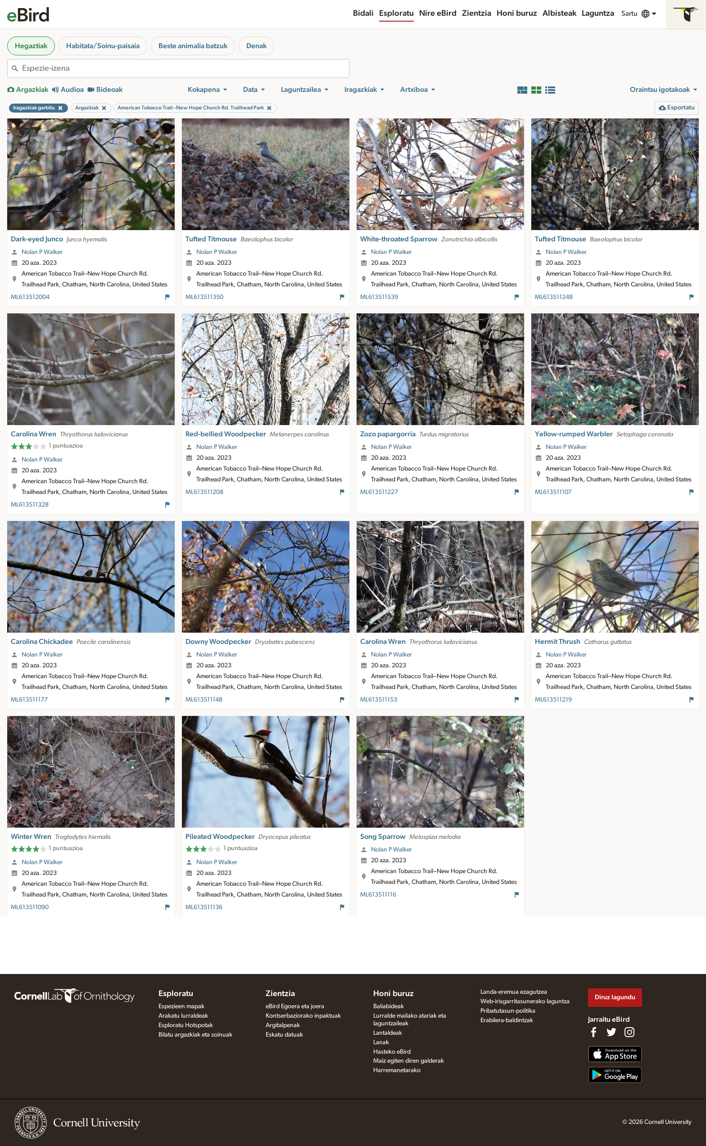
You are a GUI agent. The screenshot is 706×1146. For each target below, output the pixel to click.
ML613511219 (553, 700)
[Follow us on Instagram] (629, 1032)
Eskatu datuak (284, 1035)
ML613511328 (30, 505)
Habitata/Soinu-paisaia (103, 46)
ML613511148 (204, 700)
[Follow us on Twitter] (611, 1032)
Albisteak (559, 13)
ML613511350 (204, 297)
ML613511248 (554, 297)
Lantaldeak (387, 1033)
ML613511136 (204, 907)
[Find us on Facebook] (593, 1032)
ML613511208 (204, 492)
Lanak (381, 1042)
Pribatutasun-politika (507, 1011)
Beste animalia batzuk (192, 46)
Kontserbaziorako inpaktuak (303, 1016)
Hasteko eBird (392, 1052)
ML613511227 (379, 492)
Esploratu (396, 13)
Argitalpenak (283, 1025)
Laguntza (598, 13)
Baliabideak (388, 1006)
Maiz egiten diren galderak (408, 1061)
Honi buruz (517, 13)
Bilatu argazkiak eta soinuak (195, 1035)
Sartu (629, 13)
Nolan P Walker (42, 252)
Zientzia (476, 13)
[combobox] (185, 68)
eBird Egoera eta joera (295, 1006)
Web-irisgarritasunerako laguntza (525, 1001)
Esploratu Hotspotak (185, 1025)
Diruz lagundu (615, 997)
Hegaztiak (31, 46)
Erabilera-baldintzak (506, 1020)
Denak (256, 46)
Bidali (363, 13)
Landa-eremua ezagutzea (513, 992)
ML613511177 (29, 700)
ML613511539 (379, 297)
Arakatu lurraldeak (183, 1016)
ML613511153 (378, 700)
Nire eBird (438, 13)
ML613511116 (378, 895)
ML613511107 (553, 492)
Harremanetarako (397, 1070)
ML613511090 (30, 907)
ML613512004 (30, 297)
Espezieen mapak (181, 1006)
